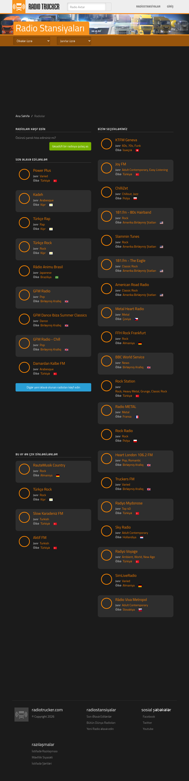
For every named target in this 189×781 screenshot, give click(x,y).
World (138, 556)
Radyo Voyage (126, 551)
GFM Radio (41, 291)
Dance (44, 320)
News (125, 362)
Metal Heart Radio (129, 309)
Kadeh (38, 194)
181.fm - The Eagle (130, 260)
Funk (137, 145)
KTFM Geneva (126, 140)
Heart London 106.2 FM (134, 455)
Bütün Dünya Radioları (101, 722)
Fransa (127, 416)
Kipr (43, 204)
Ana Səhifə (23, 116)
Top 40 (126, 508)
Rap (42, 224)
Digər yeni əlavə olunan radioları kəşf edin (53, 387)
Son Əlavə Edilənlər (99, 716)
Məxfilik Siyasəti (42, 757)
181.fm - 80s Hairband (133, 212)
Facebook (149, 716)
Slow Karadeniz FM (48, 513)
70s (130, 145)
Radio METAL (125, 406)
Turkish (44, 519)
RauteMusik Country (49, 465)
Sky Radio (123, 527)
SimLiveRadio (126, 575)
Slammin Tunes (127, 236)
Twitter (147, 722)
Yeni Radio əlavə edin (100, 728)
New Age (149, 556)
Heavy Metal (131, 391)
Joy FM (120, 164)
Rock (43, 248)
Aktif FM (39, 537)
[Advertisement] (96, 79)
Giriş (170, 6)
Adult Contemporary (135, 169)
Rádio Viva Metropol (131, 599)
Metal (125, 314)
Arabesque (46, 200)
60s (124, 145)
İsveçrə (127, 150)
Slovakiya (129, 609)
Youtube (148, 728)
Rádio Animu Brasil (48, 267)
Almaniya (47, 475)
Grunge (145, 391)
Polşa (126, 198)
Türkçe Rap (41, 219)
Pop (42, 296)
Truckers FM (124, 479)
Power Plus (42, 170)
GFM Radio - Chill (46, 339)
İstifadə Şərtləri (42, 763)
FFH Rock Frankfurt (130, 333)
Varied (44, 176)
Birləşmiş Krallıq (51, 301)
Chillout (127, 193)
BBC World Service (129, 357)
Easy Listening (158, 169)
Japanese (46, 272)
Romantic (134, 460)
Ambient (127, 556)
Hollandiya (129, 537)
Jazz (135, 193)
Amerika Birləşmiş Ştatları (139, 222)
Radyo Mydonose (129, 503)
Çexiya (127, 318)
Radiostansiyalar (148, 6)
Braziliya (46, 277)
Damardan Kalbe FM (49, 363)
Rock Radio (124, 431)
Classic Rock (130, 266)
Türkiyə (45, 180)
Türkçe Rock (42, 243)
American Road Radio (132, 285)
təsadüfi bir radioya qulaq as (70, 146)
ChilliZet (121, 188)
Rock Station (125, 381)
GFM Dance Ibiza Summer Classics (60, 315)
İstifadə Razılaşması (45, 751)
